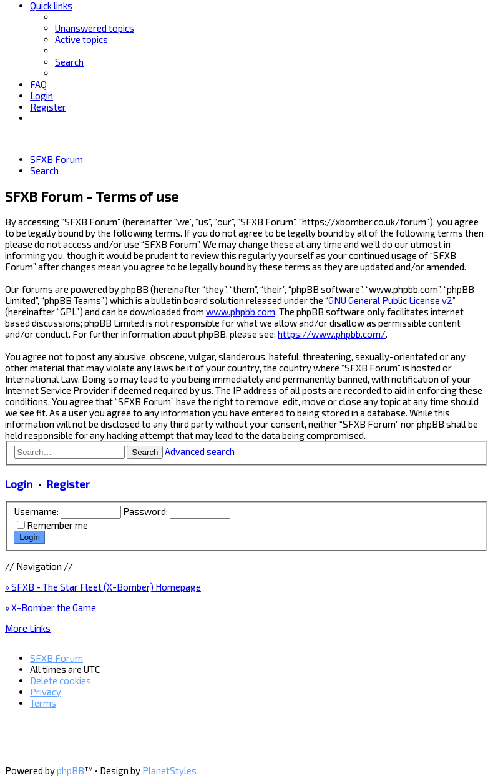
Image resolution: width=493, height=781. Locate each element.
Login (18, 484)
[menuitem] (94, 28)
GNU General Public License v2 (390, 300)
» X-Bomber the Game (50, 607)
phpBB (70, 770)
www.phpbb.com (240, 311)
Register (68, 484)
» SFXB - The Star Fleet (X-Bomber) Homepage (103, 586)
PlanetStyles (169, 770)
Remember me (57, 525)
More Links (28, 628)
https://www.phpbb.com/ (332, 334)
